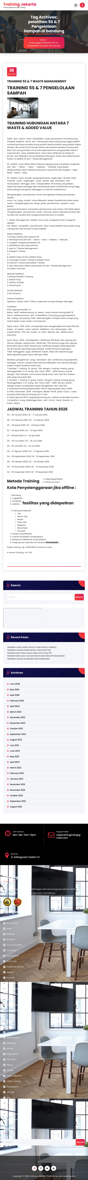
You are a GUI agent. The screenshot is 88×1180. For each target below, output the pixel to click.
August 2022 (16, 806)
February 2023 (17, 773)
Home (43, 39)
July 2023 (14, 745)
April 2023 (14, 762)
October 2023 (16, 728)
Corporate (12, 961)
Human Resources (15, 988)
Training (10, 1108)
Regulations (12, 1086)
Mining (10, 1048)
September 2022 (18, 801)
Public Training (14, 1081)
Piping (10, 1065)
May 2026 (14, 689)
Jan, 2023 (12, 71)
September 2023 (18, 734)
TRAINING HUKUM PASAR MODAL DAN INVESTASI (29, 650)
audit (9, 928)
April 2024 (15, 706)
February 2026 (17, 700)
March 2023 (15, 767)
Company (11, 950)
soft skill (10, 1092)
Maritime (11, 1043)
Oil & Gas (11, 1059)
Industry (10, 999)
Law (8, 1021)
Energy (10, 972)
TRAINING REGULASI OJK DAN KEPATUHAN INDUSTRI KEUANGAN (36, 655)
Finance (10, 977)
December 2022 (17, 784)
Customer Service (15, 966)
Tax (8, 1097)
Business (11, 939)
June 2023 (15, 751)
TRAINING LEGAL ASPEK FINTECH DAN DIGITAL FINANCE (31, 647)
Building (10, 934)
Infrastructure (13, 1004)
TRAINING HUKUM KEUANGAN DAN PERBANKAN (28, 658)
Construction (13, 955)
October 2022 (16, 795)
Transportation (14, 1114)
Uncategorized (14, 1119)
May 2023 (14, 756)
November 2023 (17, 723)
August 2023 (16, 739)
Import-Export (13, 994)
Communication (14, 945)
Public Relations (14, 1075)
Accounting (12, 923)
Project (10, 1070)
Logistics (11, 1032)
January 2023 (16, 779)
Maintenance (13, 1037)
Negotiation (12, 1054)
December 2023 (17, 717)
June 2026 (15, 684)
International (13, 1010)
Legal (9, 1026)
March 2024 (15, 712)
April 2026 (14, 695)
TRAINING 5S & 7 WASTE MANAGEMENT (36, 81)
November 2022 (17, 790)
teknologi (11, 1103)
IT (7, 1015)
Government (13, 983)
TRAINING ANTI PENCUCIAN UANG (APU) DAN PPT (29, 653)
